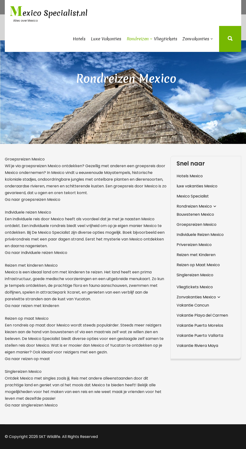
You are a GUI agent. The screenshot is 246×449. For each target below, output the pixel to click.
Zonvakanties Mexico (196, 297)
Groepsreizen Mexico (196, 224)
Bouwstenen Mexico (195, 214)
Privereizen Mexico (194, 244)
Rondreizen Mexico (194, 206)
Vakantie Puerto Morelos (200, 325)
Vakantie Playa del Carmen (202, 315)
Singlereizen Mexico (195, 275)
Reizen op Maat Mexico (198, 265)
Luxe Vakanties (106, 39)
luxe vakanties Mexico (197, 186)
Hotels (79, 39)
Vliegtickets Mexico (195, 287)
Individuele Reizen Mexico (200, 234)
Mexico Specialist (193, 196)
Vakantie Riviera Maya (197, 345)
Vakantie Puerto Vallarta (200, 335)
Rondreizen (138, 39)
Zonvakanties (196, 39)
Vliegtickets (165, 39)
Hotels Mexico (190, 176)
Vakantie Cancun (193, 305)
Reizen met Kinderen (196, 255)
